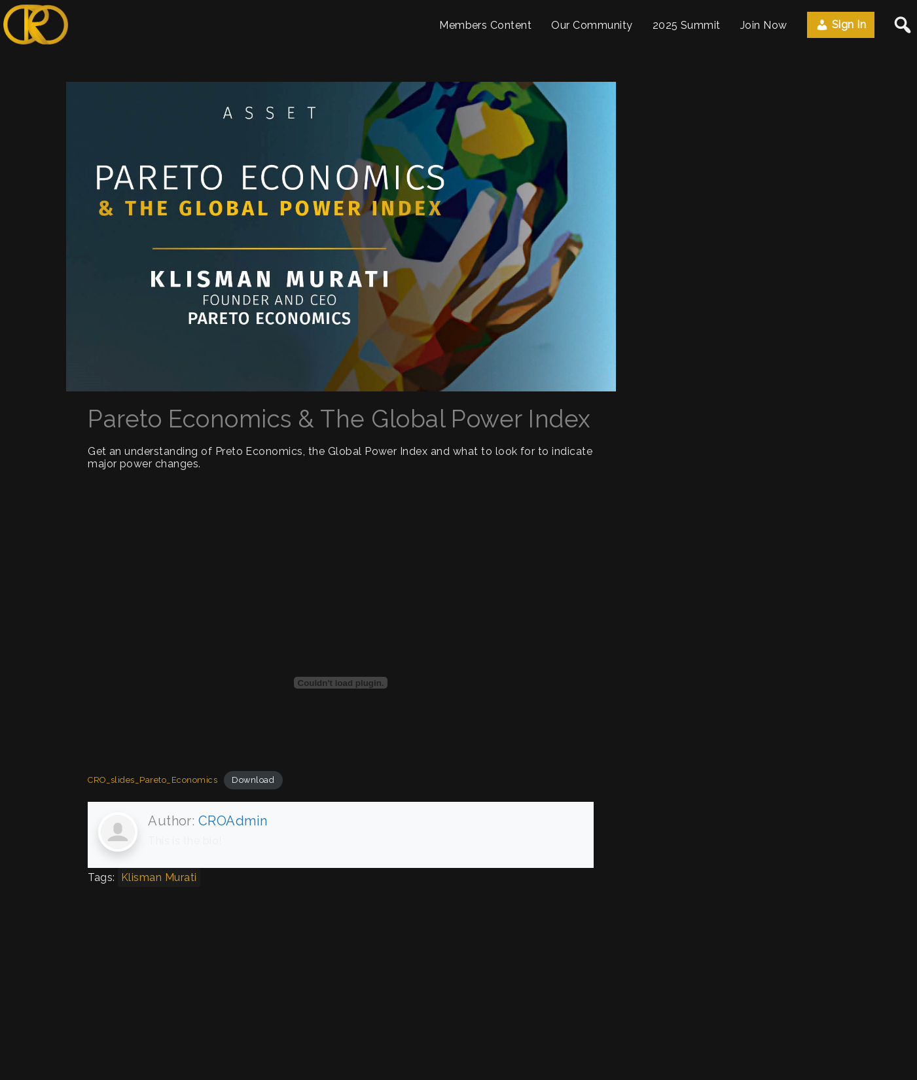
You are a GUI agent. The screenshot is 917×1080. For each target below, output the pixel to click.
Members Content (485, 25)
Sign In (841, 24)
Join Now (763, 25)
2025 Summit (687, 25)
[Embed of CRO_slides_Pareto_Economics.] (341, 682)
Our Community (591, 25)
